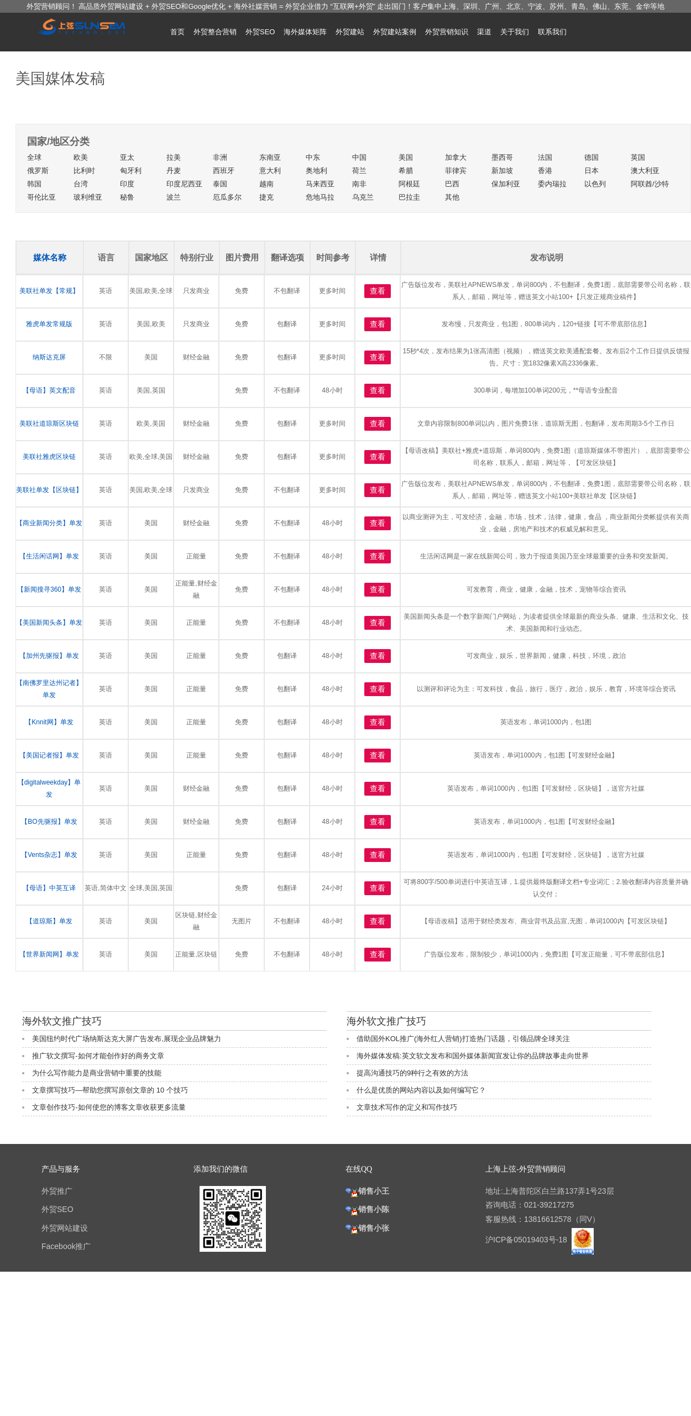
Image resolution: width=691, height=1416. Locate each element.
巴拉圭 (409, 197)
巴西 (452, 184)
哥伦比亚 (41, 197)
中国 (359, 157)
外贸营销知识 (446, 32)
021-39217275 (549, 1204)
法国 (545, 157)
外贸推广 (56, 1191)
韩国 (34, 184)
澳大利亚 (645, 170)
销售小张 (367, 1228)
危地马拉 (320, 197)
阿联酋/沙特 (650, 184)
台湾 (81, 184)
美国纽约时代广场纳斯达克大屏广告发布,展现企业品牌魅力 (126, 1038)
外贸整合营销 (215, 32)
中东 (313, 157)
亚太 (127, 157)
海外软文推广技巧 (62, 1021)
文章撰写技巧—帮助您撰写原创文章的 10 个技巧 (110, 1090)
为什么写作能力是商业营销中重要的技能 (96, 1073)
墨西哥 (502, 157)
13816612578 (548, 1219)
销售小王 (367, 1191)
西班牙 (223, 170)
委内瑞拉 (552, 184)
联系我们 (552, 32)
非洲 (220, 157)
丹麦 (173, 170)
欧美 (81, 157)
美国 (406, 157)
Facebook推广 (66, 1246)
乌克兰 (363, 197)
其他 (452, 197)
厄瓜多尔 (227, 197)
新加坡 (502, 170)
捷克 (266, 197)
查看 (377, 290)
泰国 (220, 184)
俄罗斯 (38, 170)
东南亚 (270, 157)
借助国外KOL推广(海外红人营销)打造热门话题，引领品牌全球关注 (463, 1038)
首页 (177, 32)
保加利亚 (505, 184)
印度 (127, 184)
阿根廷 (409, 184)
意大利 (270, 170)
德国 (591, 157)
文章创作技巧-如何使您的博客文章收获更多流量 (108, 1107)
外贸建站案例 (394, 32)
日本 (591, 170)
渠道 (484, 32)
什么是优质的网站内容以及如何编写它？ (421, 1090)
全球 (34, 157)
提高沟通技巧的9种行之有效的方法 (412, 1073)
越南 (266, 184)
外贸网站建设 (64, 1228)
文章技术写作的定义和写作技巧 (407, 1107)
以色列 (595, 184)
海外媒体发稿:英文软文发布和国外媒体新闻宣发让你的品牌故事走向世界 (473, 1056)
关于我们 (514, 32)
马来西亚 (320, 184)
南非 (359, 184)
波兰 (173, 197)
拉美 (173, 157)
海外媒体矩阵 (305, 32)
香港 (545, 170)
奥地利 (316, 170)
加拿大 (456, 157)
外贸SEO (260, 32)
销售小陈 (367, 1209)
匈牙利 (131, 170)
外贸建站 (350, 32)
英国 (638, 157)
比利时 (84, 170)
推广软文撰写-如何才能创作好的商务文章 (98, 1056)
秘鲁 (127, 197)
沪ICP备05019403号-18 (527, 1239)
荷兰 (359, 170)
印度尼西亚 (184, 184)
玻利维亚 (88, 197)
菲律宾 (456, 170)
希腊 (406, 170)
